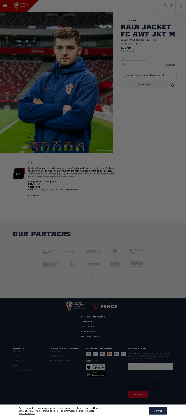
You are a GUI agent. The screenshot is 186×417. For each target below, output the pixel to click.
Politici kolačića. (27, 413)
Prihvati (158, 410)
